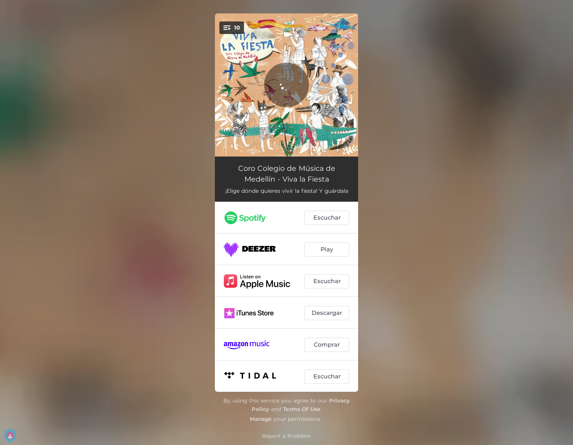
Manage (261, 418)
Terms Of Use (302, 409)
